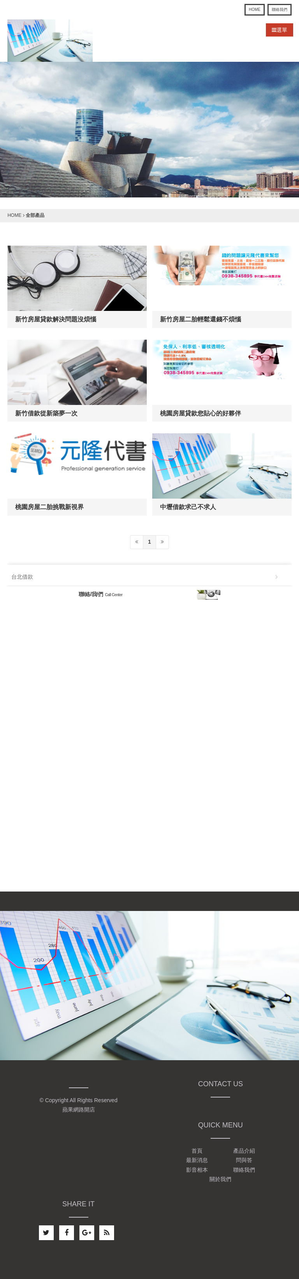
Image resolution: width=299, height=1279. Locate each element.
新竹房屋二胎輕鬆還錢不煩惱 (200, 319)
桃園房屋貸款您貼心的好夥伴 (200, 413)
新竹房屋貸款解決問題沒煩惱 (55, 319)
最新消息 (197, 1160)
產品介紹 (244, 1151)
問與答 (244, 1160)
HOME (254, 9)
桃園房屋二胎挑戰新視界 (49, 507)
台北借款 (22, 577)
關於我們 (220, 1179)
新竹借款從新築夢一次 (46, 413)
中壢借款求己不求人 (188, 507)
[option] (149, 129)
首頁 (197, 1151)
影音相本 (197, 1170)
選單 (279, 30)
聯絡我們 (279, 9)
